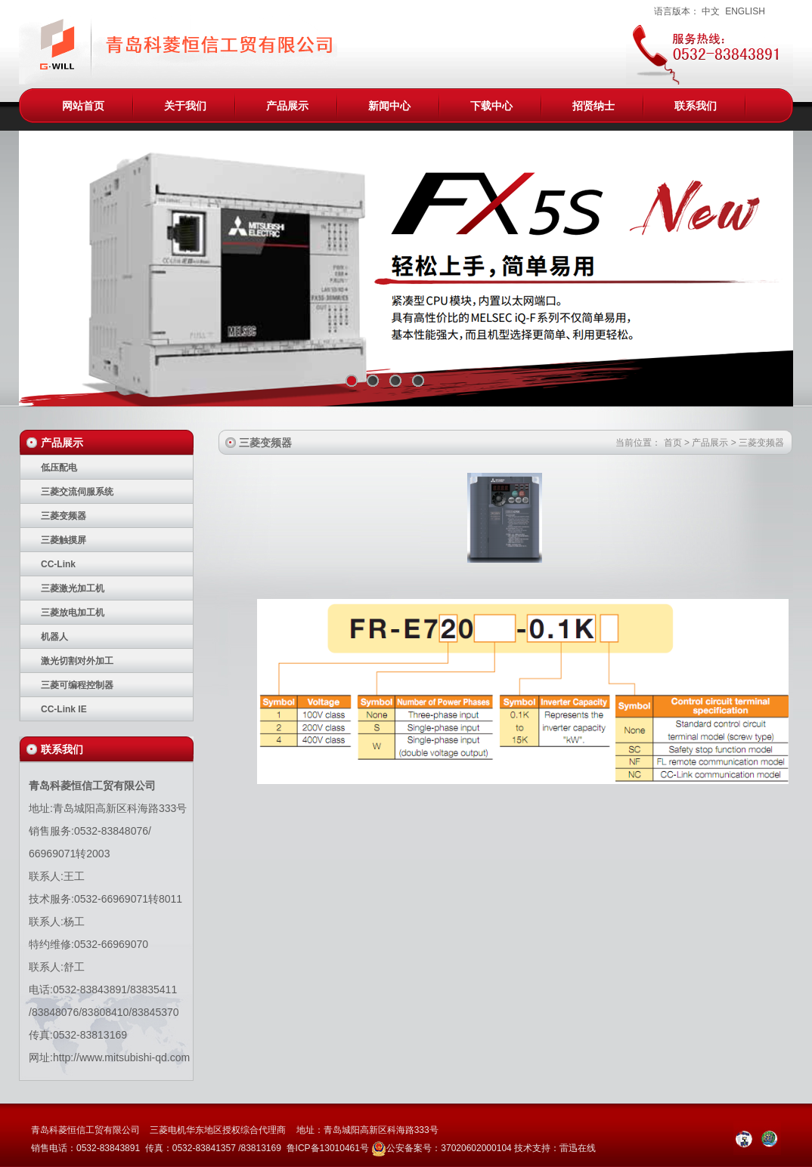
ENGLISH (745, 11)
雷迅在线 (577, 1148)
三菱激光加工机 (72, 588)
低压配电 (59, 467)
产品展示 (287, 106)
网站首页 (83, 106)
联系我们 (695, 106)
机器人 (54, 636)
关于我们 (185, 106)
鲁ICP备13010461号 (329, 1148)
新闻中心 (389, 106)
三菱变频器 (63, 516)
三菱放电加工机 (72, 612)
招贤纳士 (593, 106)
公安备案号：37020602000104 (448, 1148)
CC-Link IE (64, 709)
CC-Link (58, 564)
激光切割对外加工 (77, 661)
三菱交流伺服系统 (77, 491)
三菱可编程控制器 (77, 685)
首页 (673, 442)
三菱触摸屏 (63, 540)
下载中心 (491, 106)
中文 (711, 11)
